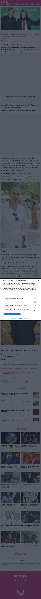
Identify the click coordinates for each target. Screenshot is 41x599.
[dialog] (20, 299)
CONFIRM (12, 314)
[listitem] (20, 296)
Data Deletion (14, 318)
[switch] (35, 298)
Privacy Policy (26, 318)
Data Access (20, 318)
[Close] (39, 281)
